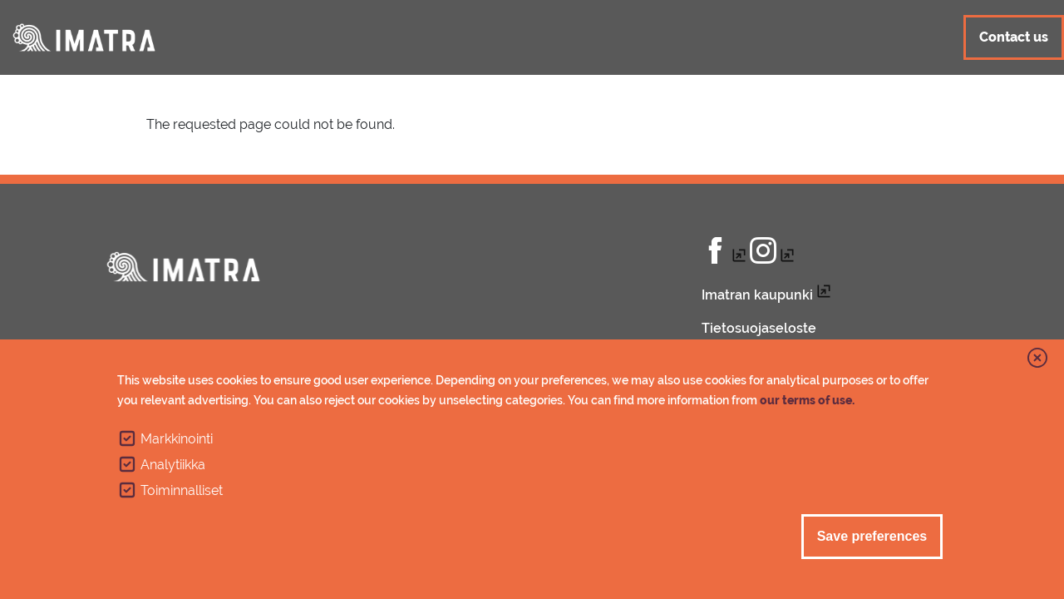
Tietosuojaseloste (759, 328)
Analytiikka (172, 465)
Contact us (1013, 37)
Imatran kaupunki (757, 295)
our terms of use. (807, 400)
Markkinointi (176, 439)
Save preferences (872, 536)
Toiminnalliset (181, 490)
